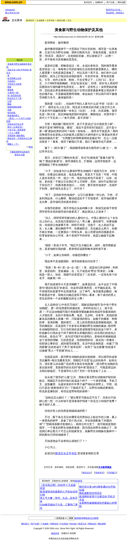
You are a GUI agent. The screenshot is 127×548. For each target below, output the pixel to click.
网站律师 (102, 524)
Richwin (73, 524)
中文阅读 (64, 524)
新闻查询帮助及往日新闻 (86, 518)
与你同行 (11, 81)
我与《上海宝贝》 (15, 127)
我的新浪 (78, 481)
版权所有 (55, 533)
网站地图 (122, 2)
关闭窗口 (112, 472)
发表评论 (99, 472)
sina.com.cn (13, 2)
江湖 (9, 101)
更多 (31, 147)
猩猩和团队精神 (14, 107)
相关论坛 (87, 472)
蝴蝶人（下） (13, 144)
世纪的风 (11, 113)
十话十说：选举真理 (16, 130)
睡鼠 (9, 104)
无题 (9, 110)
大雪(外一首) (13, 93)
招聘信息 (54, 524)
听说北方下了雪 (14, 98)
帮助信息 (92, 524)
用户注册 (110, 2)
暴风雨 (10, 90)
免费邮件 (99, 2)
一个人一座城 (13, 133)
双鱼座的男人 (13, 115)
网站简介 (25, 524)
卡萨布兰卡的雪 (14, 84)
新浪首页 (88, 2)
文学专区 (51, 20)
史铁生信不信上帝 (15, 124)
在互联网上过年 (14, 78)
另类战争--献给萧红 (16, 135)
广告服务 (45, 524)
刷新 (9, 87)
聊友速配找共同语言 (90, 493)
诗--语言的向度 (14, 95)
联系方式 (82, 524)
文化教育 (40, 20)
